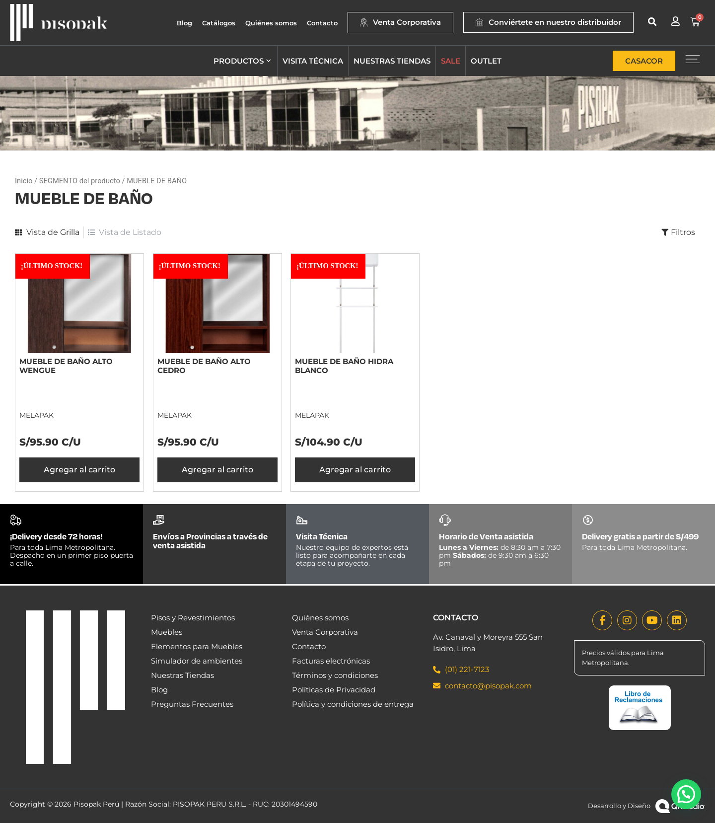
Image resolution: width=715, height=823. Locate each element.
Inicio (23, 180)
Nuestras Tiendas (182, 675)
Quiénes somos (271, 23)
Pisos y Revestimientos (193, 617)
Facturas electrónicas (331, 661)
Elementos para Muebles (196, 646)
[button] (652, 21)
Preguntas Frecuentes (192, 704)
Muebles (166, 632)
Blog (184, 23)
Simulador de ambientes (196, 661)
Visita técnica (313, 61)
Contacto (322, 23)
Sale (450, 61)
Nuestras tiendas (392, 61)
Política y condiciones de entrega (353, 704)
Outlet (486, 61)
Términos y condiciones (335, 675)
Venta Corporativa (325, 632)
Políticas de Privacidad (333, 689)
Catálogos (218, 23)
